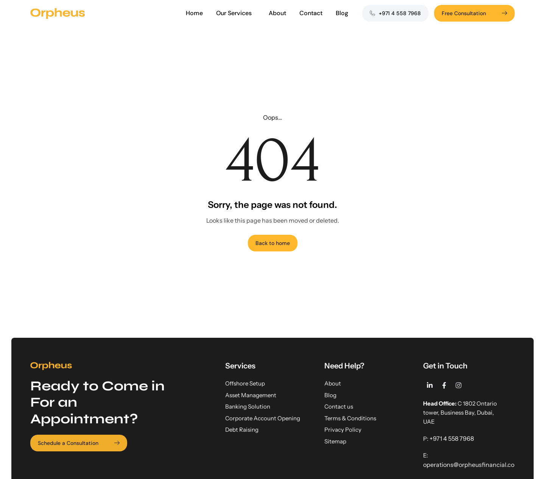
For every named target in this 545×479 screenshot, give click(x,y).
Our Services (235, 13)
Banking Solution (247, 406)
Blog (342, 13)
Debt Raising (241, 429)
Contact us (338, 406)
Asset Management (250, 395)
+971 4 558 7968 (452, 438)
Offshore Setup (245, 383)
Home (194, 13)
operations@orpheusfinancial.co (468, 464)
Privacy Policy (342, 429)
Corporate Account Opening (262, 418)
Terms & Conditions (350, 418)
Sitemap (335, 441)
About (277, 13)
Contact (310, 13)
